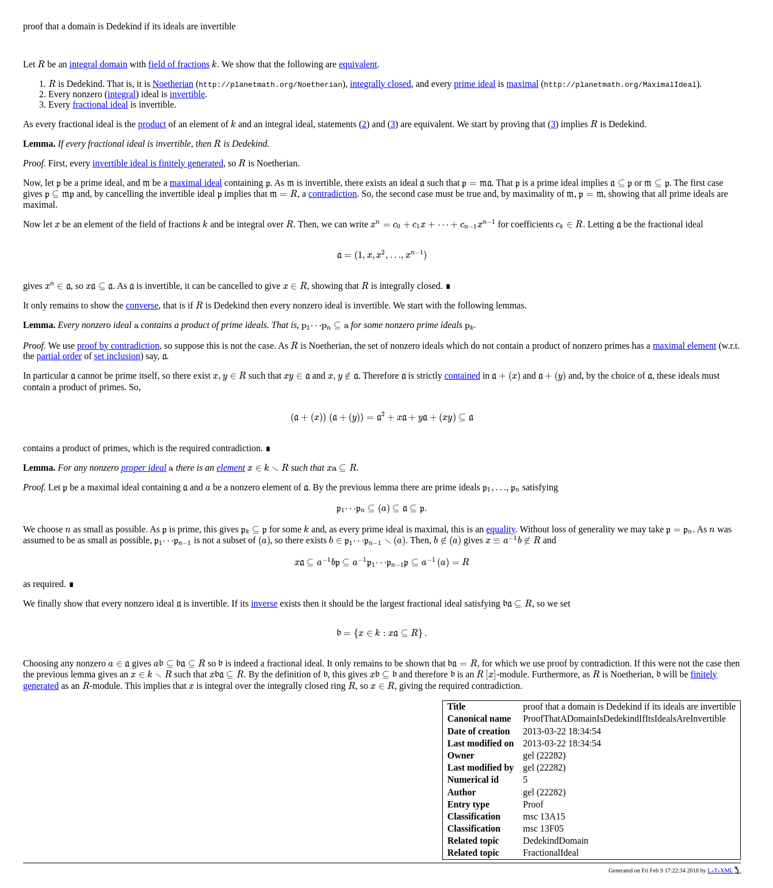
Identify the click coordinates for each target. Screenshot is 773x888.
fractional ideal (100, 104)
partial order (59, 356)
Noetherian (172, 84)
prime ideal (474, 84)
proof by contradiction (118, 345)
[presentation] (41, 64)
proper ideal (144, 467)
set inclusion (117, 356)
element (230, 467)
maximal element (685, 345)
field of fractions (179, 64)
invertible (187, 94)
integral (122, 94)
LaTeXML (724, 870)
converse (142, 305)
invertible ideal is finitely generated (158, 163)
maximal (522, 84)
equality (500, 529)
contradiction (332, 194)
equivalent (358, 64)
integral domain (99, 64)
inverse (264, 603)
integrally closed (380, 84)
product (152, 124)
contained (462, 375)
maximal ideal (196, 183)
